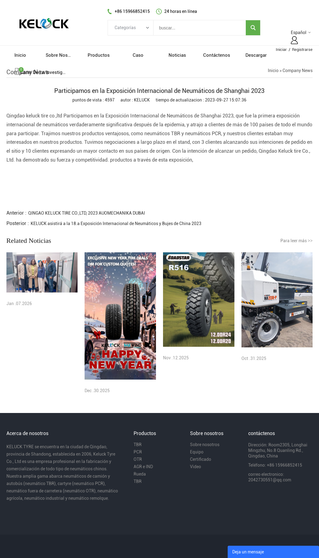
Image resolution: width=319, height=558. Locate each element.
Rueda (140, 474)
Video (195, 466)
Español (298, 32)
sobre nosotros (59, 55)
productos (99, 55)
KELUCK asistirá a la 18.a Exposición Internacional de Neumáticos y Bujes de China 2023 (116, 223)
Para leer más (296, 240)
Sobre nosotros (204, 444)
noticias (177, 55)
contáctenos (216, 55)
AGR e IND (143, 466)
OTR (138, 459)
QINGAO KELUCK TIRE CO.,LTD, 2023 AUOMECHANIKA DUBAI (86, 213)
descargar (256, 55)
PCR (138, 451)
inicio (20, 55)
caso (138, 55)
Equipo (196, 451)
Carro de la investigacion (43, 72)
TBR (138, 444)
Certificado (200, 459)
